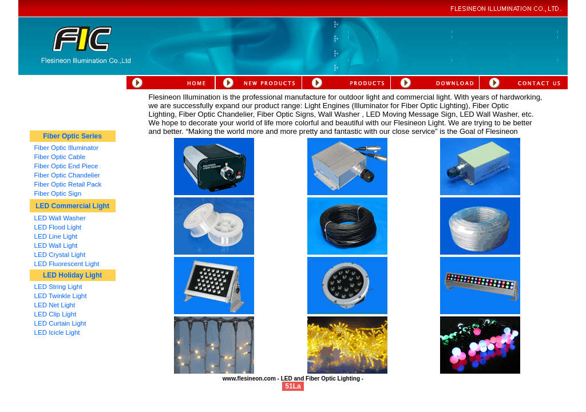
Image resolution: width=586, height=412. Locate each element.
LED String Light (58, 286)
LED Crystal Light (59, 254)
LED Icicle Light (57, 332)
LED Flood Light (57, 227)
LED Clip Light (55, 314)
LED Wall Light (56, 245)
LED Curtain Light (60, 323)
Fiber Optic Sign (57, 193)
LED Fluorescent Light (67, 263)
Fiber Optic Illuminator (66, 147)
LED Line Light (55, 236)
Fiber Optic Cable (59, 156)
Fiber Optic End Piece (66, 166)
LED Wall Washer (60, 218)
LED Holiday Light (72, 275)
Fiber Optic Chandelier (67, 175)
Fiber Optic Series (72, 136)
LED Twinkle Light (60, 295)
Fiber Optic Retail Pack (68, 184)
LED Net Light (55, 305)
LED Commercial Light (72, 206)
